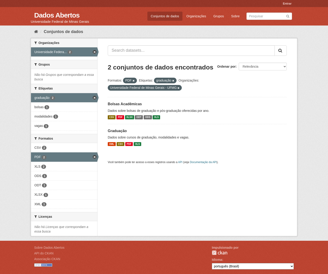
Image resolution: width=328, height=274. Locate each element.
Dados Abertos (56, 15)
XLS (156, 117)
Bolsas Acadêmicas (125, 104)
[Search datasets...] (191, 50)
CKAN (219, 252)
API (180, 162)
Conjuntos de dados (165, 16)
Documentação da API (203, 162)
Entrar (287, 3)
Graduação (117, 131)
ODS (147, 117)
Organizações (196, 16)
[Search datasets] (269, 16)
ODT (138, 117)
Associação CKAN (47, 259)
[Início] (36, 31)
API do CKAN (44, 253)
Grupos (218, 16)
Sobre (235, 16)
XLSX (129, 117)
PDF (120, 117)
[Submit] (288, 16)
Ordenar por (226, 66)
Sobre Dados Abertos (49, 247)
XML (111, 144)
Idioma (217, 259)
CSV (111, 117)
